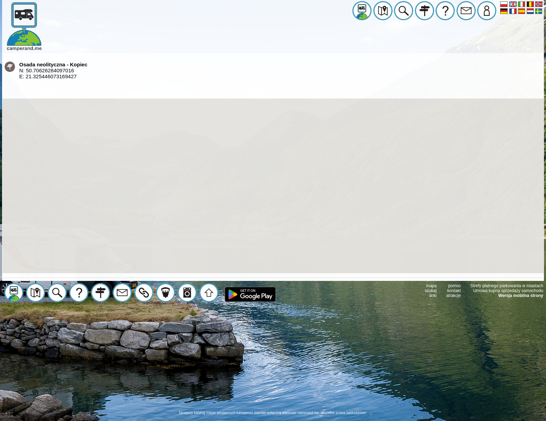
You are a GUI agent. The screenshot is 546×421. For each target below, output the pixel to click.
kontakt (454, 290)
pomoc (454, 285)
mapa (431, 285)
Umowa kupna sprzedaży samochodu (508, 290)
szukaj (431, 290)
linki (433, 295)
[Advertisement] (273, 362)
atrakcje (453, 295)
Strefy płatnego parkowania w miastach (506, 285)
